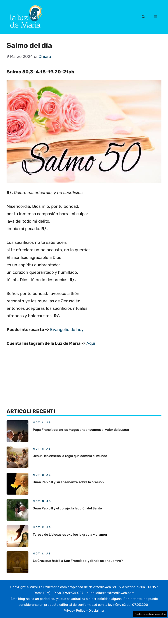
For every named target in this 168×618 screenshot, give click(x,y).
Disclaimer (97, 611)
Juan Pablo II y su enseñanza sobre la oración (68, 482)
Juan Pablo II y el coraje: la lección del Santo (67, 508)
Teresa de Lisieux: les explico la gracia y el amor (70, 535)
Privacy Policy (74, 611)
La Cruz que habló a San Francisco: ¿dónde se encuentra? (78, 561)
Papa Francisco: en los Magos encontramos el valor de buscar (81, 430)
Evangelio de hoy (67, 329)
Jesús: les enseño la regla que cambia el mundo (70, 456)
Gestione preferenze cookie (150, 614)
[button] (143, 16)
